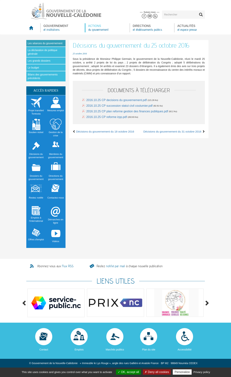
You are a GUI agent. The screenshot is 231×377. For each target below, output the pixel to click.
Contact (43, 349)
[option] (56, 303)
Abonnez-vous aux (55, 266)
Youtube (149, 16)
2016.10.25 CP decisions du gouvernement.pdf (116, 100)
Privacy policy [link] (201, 372)
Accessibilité (185, 349)
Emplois (79, 349)
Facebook (144, 16)
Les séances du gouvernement (45, 43)
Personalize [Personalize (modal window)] (182, 372)
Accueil (33, 29)
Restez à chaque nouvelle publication (130, 266)
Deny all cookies (157, 372)
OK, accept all (128, 372)
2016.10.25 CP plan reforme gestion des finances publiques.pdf (127, 111)
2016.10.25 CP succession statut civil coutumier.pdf (119, 105)
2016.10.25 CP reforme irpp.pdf (106, 117)
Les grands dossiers (39, 60)
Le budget (33, 67)
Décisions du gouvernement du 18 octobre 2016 (103, 131)
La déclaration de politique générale (42, 52)
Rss (155, 16)
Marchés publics (115, 349)
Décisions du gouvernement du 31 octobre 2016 (174, 131)
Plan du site (148, 349)
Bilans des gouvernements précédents (43, 76)
